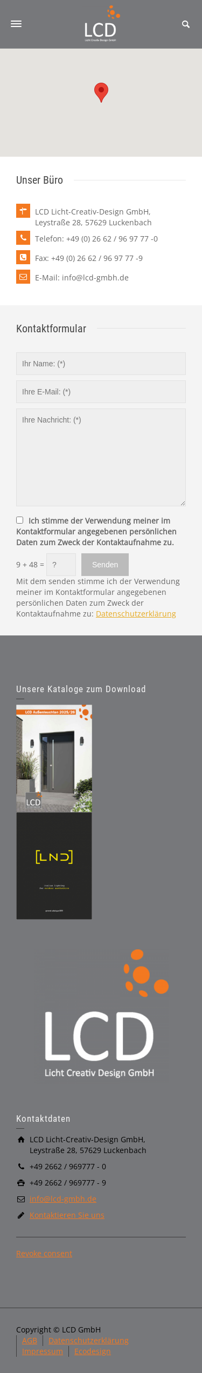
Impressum (42, 1351)
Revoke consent (44, 1253)
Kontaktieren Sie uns (67, 1215)
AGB (29, 1340)
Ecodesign (92, 1351)
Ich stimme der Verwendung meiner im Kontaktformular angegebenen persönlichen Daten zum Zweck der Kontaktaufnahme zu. (96, 531)
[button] (101, 93)
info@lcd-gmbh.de (63, 1199)
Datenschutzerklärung (136, 613)
